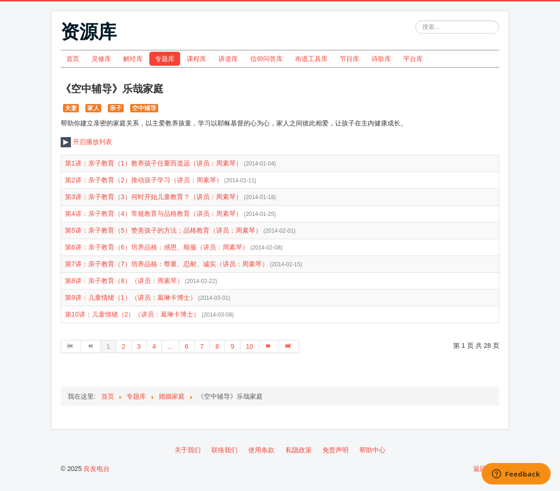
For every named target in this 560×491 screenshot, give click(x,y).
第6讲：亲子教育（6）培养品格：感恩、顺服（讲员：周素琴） (157, 247)
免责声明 (335, 450)
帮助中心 (372, 450)
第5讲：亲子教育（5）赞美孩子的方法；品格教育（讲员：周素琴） (164, 230)
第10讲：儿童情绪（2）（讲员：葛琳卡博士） (133, 314)
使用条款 (261, 450)
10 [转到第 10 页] (249, 346)
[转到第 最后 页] (289, 346)
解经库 (133, 58)
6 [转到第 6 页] (187, 346)
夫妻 (71, 107)
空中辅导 (144, 107)
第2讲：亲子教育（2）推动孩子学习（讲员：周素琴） (144, 180)
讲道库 (228, 58)
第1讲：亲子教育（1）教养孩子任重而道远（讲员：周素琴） (154, 163)
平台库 (413, 58)
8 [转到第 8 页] (217, 346)
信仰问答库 (266, 58)
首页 (72, 58)
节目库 (349, 58)
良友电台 (97, 468)
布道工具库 (311, 58)
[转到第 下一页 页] (269, 346)
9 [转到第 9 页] (232, 346)
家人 (93, 107)
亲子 (116, 107)
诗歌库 (381, 58)
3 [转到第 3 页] (139, 346)
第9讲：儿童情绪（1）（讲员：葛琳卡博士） (131, 297)
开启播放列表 (86, 141)
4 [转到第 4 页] (154, 346)
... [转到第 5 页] (170, 346)
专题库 (165, 58)
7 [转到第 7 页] (202, 346)
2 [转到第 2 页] (124, 346)
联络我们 (224, 450)
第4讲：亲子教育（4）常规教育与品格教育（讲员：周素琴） (154, 213)
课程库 (196, 58)
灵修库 (101, 58)
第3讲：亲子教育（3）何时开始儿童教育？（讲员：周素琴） (154, 197)
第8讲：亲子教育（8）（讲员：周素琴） (125, 280)
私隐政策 (299, 450)
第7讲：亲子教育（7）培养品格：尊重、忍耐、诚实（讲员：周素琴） (167, 264)
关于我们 (188, 450)
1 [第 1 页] (108, 346)
